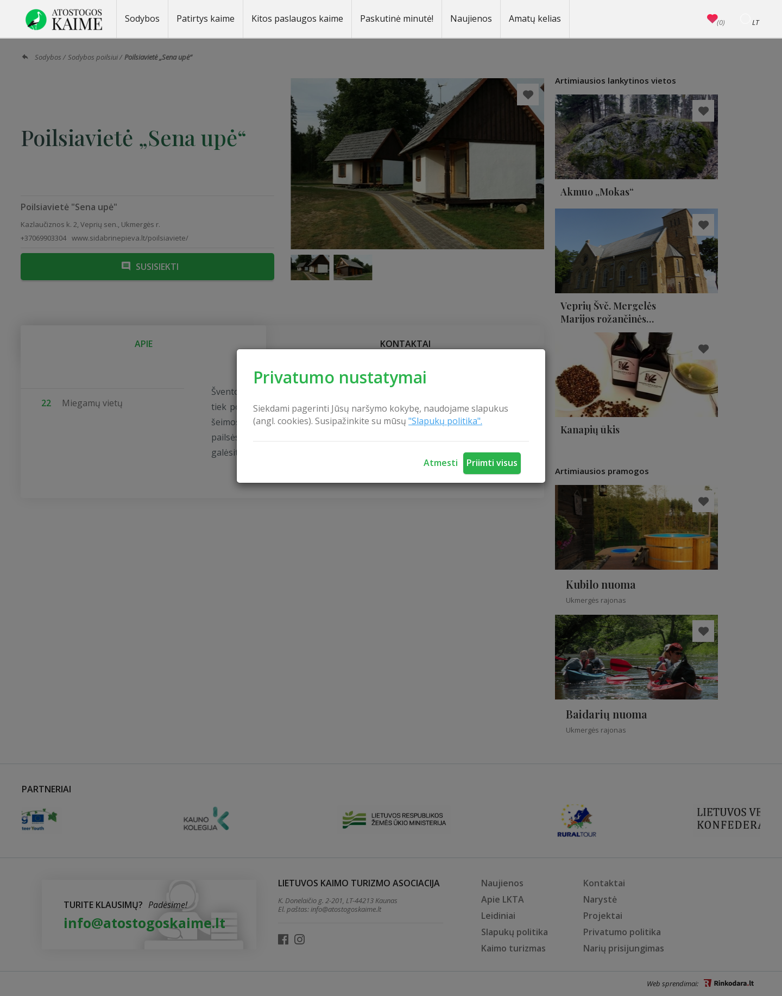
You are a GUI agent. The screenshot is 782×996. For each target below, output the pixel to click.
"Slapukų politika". (445, 421)
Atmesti (441, 463)
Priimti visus (492, 463)
